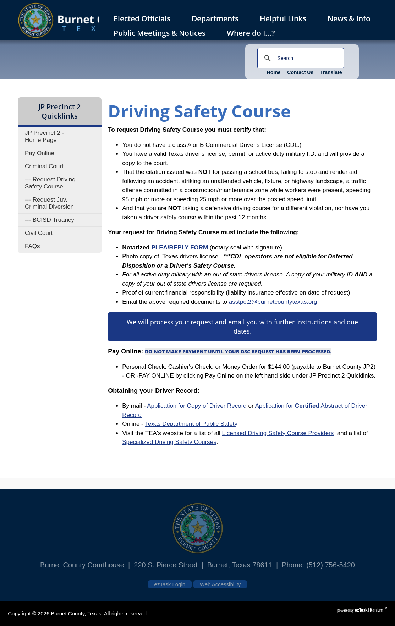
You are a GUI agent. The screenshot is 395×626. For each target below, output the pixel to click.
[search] (300, 58)
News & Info (349, 18)
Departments (218, 18)
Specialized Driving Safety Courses (169, 442)
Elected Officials (145, 18)
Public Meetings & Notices (163, 33)
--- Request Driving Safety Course (50, 183)
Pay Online (39, 153)
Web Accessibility (220, 584)
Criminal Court (44, 166)
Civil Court (39, 233)
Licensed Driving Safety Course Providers (278, 433)
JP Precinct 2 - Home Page (44, 136)
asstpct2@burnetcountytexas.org (273, 301)
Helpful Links (283, 18)
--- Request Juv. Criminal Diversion (49, 203)
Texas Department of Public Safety (191, 424)
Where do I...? (254, 33)
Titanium (369, 609)
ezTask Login (170, 584)
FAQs (32, 246)
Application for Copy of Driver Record (197, 405)
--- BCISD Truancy (49, 219)
